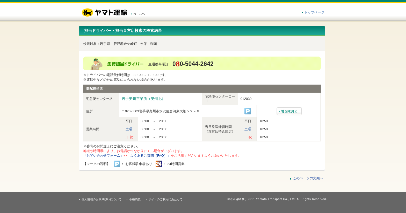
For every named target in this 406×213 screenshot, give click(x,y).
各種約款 (135, 199)
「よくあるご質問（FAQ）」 (149, 155)
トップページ (314, 12)
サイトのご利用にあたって (165, 199)
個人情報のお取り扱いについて (101, 199)
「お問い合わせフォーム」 (103, 155)
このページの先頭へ (308, 178)
